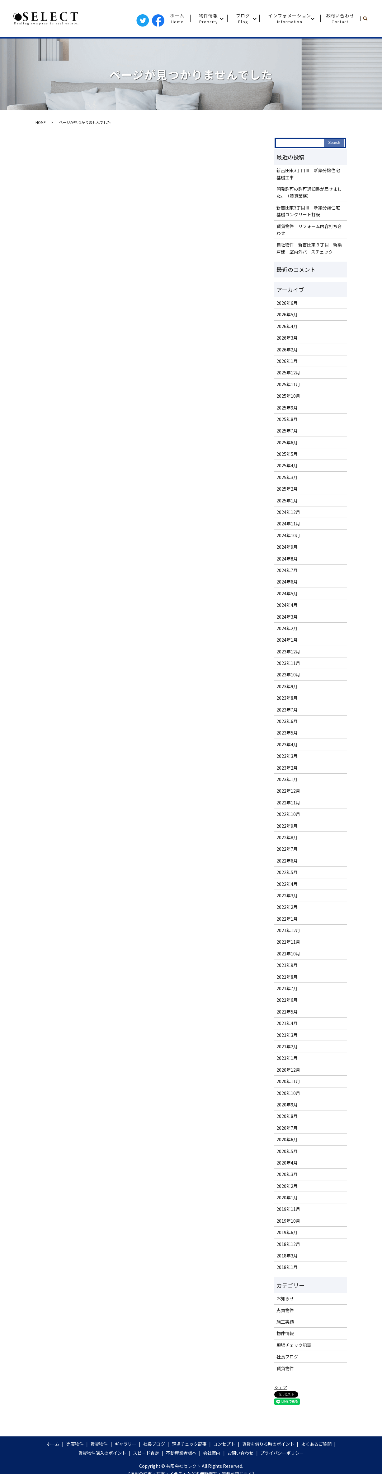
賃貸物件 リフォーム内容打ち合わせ (309, 229)
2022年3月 (287, 895)
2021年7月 (287, 988)
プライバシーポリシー (282, 1453)
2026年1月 (287, 361)
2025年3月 (287, 477)
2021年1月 (287, 1058)
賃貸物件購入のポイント (102, 1453)
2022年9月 (287, 826)
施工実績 (285, 1322)
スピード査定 (146, 1453)
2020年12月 (288, 1070)
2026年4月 (287, 326)
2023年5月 (287, 733)
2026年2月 (287, 349)
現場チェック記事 (293, 1345)
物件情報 (208, 18)
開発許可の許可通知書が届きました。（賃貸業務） (309, 192)
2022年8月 (287, 837)
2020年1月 (287, 1197)
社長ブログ (287, 1356)
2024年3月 (287, 617)
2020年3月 (287, 1174)
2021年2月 (287, 1046)
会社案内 (211, 1453)
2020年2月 (287, 1186)
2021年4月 (287, 1023)
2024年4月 (287, 605)
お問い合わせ (340, 18)
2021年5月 (287, 1012)
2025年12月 (288, 372)
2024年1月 (287, 640)
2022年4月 (287, 884)
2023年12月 (288, 651)
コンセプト (224, 1444)
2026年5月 (287, 314)
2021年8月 (287, 977)
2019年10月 (288, 1221)
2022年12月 (288, 791)
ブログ (243, 18)
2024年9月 (287, 547)
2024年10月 (288, 535)
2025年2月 (287, 489)
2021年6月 (287, 1000)
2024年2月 (287, 628)
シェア (280, 1387)
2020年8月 (287, 1116)
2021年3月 (287, 1035)
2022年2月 (287, 907)
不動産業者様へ (181, 1453)
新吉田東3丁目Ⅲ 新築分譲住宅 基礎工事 (309, 173)
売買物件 (285, 1310)
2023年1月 (287, 779)
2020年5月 (287, 1151)
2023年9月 (287, 686)
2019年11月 (288, 1209)
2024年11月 (288, 523)
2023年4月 (287, 744)
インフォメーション (289, 18)
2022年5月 (287, 872)
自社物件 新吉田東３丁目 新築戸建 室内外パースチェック (309, 247)
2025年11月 (288, 384)
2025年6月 (287, 442)
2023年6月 (287, 721)
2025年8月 (287, 419)
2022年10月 (288, 814)
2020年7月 (287, 1128)
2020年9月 (287, 1104)
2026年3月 (287, 338)
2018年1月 (287, 1267)
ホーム (177, 18)
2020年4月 (287, 1163)
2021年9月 (287, 965)
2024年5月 (287, 593)
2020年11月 (288, 1081)
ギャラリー (125, 1444)
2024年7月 (287, 570)
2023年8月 (287, 698)
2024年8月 (287, 559)
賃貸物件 (285, 1368)
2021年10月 (288, 953)
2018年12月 (288, 1244)
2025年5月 (287, 454)
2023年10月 (288, 674)
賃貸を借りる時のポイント (268, 1444)
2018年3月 (287, 1255)
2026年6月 (287, 303)
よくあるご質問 (316, 1444)
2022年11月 (288, 802)
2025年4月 (287, 465)
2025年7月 (287, 431)
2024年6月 (287, 582)
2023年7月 (287, 710)
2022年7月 (287, 849)
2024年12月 (288, 512)
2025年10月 (288, 396)
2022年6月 (287, 861)
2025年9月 (287, 408)
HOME (40, 122)
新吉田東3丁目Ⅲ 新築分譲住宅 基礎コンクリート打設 (309, 210)
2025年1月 (287, 500)
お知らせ (285, 1298)
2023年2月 (287, 768)
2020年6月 (287, 1139)
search (367, 19)
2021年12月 (288, 930)
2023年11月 (288, 663)
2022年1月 (287, 919)
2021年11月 (288, 942)
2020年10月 (288, 1093)
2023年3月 (287, 756)
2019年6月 (287, 1232)
